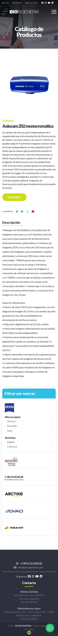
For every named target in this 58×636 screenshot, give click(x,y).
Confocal (12, 446)
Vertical (11, 421)
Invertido (12, 425)
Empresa (17, 3)
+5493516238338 (29, 563)
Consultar (14, 197)
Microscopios (13, 417)
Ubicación (31, 3)
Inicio (5, 3)
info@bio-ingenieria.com (28, 567)
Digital (10, 441)
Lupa (9, 430)
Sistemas (10, 437)
